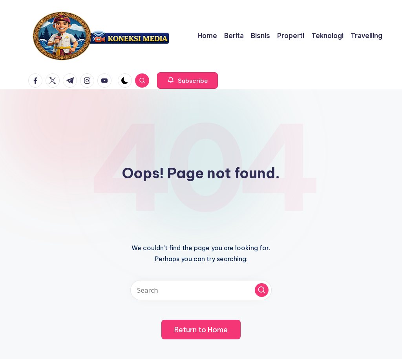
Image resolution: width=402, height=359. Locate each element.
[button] (187, 80)
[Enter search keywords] (201, 290)
